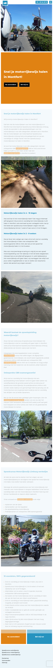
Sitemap (4, 662)
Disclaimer (5, 658)
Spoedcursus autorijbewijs (10, 650)
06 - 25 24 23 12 (41, 2)
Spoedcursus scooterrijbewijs (11, 654)
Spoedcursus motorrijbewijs (11, 652)
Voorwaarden (6, 660)
